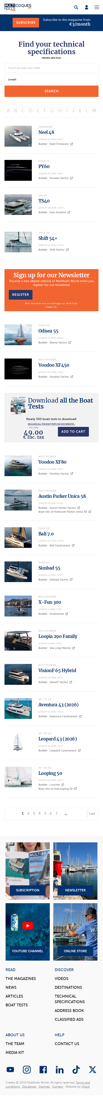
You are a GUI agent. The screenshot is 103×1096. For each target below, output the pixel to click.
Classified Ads (69, 1019)
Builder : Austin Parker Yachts (59, 507)
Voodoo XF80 (52, 462)
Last (92, 813)
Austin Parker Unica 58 (62, 496)
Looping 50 (50, 773)
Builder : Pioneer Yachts (55, 178)
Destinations (68, 987)
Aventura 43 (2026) (58, 705)
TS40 (44, 201)
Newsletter (75, 871)
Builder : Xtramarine (53, 613)
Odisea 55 (48, 331)
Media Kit (15, 1052)
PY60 (44, 166)
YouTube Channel (28, 932)
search (52, 91)
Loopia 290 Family (57, 636)
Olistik (85, 1086)
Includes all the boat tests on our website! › (51, 424)
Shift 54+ (47, 238)
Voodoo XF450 (53, 365)
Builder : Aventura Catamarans (60, 716)
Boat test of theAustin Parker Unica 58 (64, 511)
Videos (61, 978)
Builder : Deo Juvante (54, 212)
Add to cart (73, 432)
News (11, 987)
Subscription (28, 871)
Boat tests (17, 1005)
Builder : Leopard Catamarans (59, 750)
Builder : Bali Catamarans (56, 545)
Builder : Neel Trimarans (55, 144)
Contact (57, 1086)
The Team (15, 1044)
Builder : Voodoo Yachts (55, 376)
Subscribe (26, 23)
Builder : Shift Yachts (53, 249)
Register (20, 295)
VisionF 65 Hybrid (57, 670)
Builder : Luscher (51, 784)
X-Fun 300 (49, 602)
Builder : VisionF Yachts (55, 682)
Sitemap (44, 1086)
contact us (67, 1044)
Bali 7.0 (46, 534)
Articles (14, 996)
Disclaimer (29, 1086)
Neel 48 (46, 132)
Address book (69, 1011)
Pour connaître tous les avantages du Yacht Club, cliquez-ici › (51, 305)
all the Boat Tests (60, 403)
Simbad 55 (49, 568)
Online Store (75, 932)
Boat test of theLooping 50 (57, 788)
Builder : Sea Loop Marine (56, 648)
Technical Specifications (70, 999)
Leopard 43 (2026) (57, 739)
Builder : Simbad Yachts (55, 579)
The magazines (21, 978)
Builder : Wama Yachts (54, 342)
